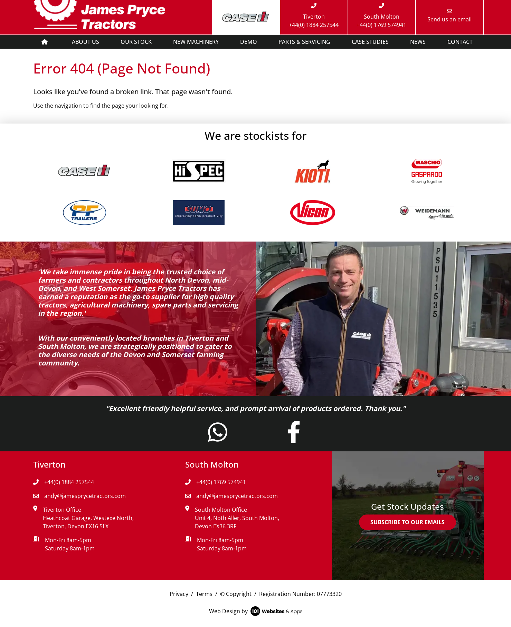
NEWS (418, 42)
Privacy (179, 594)
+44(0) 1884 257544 (63, 482)
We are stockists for (255, 135)
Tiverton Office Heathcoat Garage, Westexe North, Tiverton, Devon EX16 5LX (88, 518)
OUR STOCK (136, 42)
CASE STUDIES (370, 42)
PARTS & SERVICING (304, 42)
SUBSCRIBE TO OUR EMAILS (407, 522)
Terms (204, 594)
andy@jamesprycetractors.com (79, 496)
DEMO (248, 42)
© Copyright (236, 594)
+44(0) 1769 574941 (215, 482)
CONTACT (460, 42)
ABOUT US (85, 42)
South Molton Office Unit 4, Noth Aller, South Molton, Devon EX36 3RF (237, 518)
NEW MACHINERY (196, 42)
